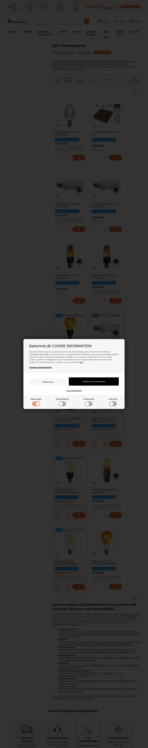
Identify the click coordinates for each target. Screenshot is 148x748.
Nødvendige (36, 402)
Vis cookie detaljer (74, 390)
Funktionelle (88, 402)
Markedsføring (62, 402)
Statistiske (113, 402)
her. (81, 362)
